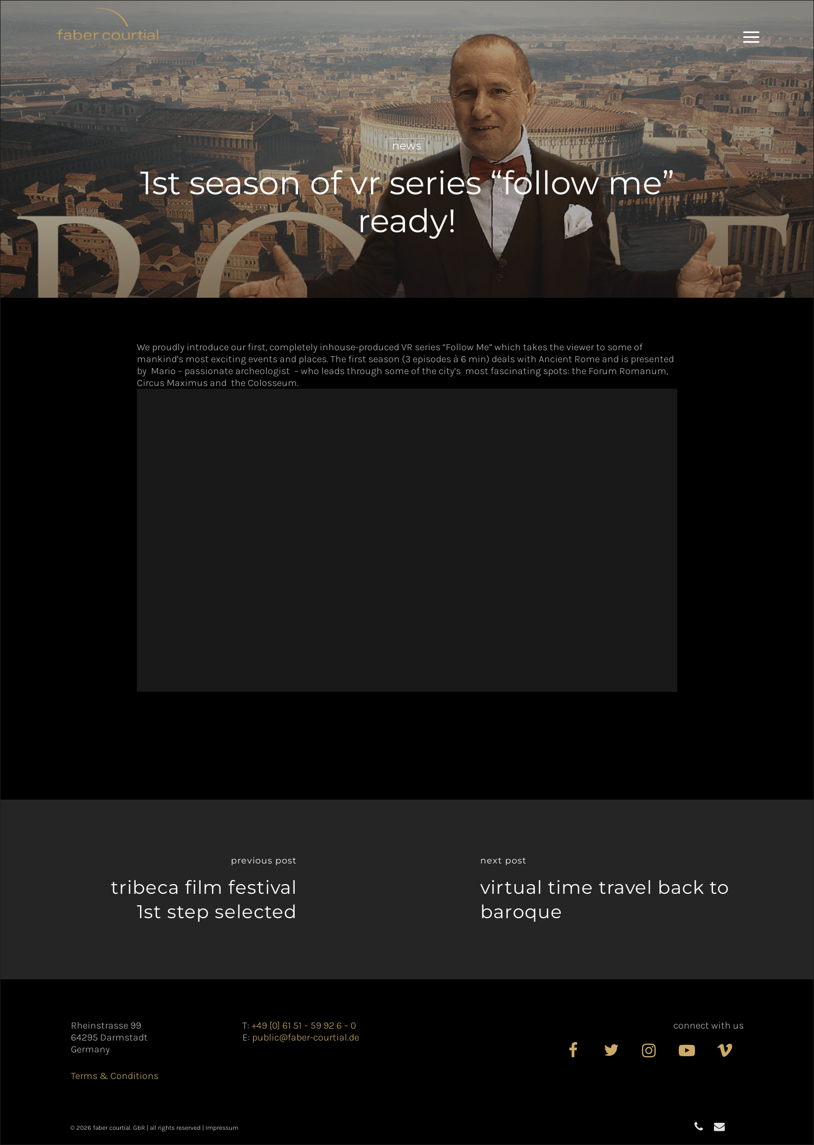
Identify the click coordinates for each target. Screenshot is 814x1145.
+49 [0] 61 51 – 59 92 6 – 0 (304, 1025)
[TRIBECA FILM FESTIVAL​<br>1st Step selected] (204, 889)
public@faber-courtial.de (305, 1037)
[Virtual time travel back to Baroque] (610, 889)
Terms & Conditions (114, 1076)
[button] (751, 37)
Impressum (222, 1127)
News (406, 145)
